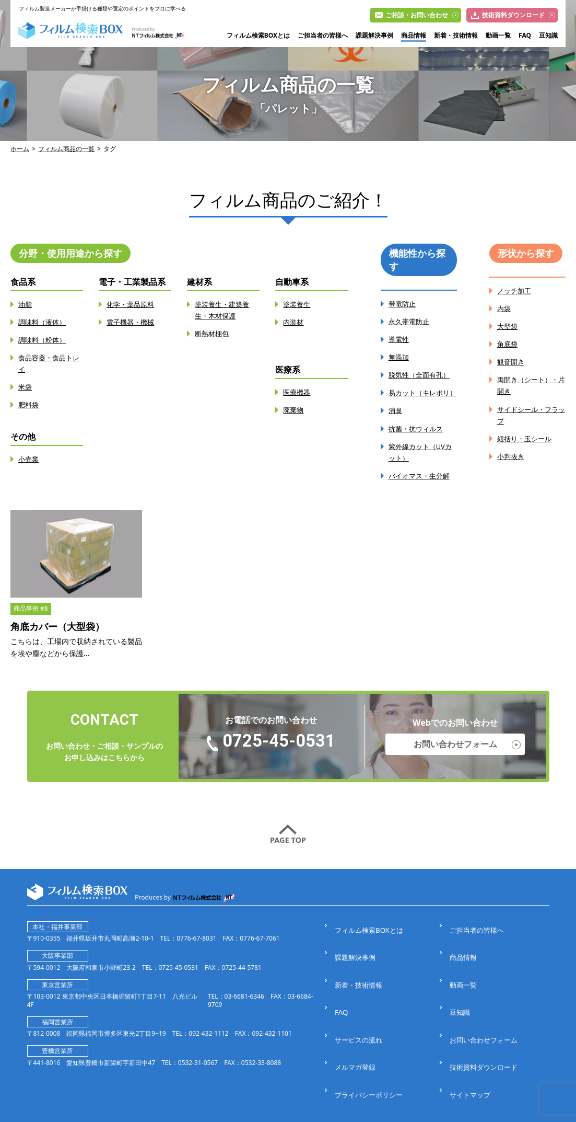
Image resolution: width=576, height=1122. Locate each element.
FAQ (525, 35)
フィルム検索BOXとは (258, 35)
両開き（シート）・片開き (530, 385)
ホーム (19, 148)
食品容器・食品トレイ (47, 363)
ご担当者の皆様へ (323, 35)
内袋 (504, 308)
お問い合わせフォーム (455, 755)
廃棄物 (294, 410)
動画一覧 (498, 35)
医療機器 (297, 392)
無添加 (399, 357)
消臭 (396, 422)
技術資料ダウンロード (513, 14)
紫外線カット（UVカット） (423, 463)
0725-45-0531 (279, 753)
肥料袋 (29, 404)
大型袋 (508, 326)
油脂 (25, 304)
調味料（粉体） (43, 340)
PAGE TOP (288, 851)
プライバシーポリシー (369, 1047)
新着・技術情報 (456, 35)
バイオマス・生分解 (421, 486)
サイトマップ (470, 1047)
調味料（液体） (43, 322)
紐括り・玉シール (526, 438)
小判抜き (511, 456)
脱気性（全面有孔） (421, 375)
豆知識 (548, 35)
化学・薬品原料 (132, 304)
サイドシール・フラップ (530, 414)
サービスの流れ (358, 1011)
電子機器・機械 (132, 322)
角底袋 (508, 344)
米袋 (25, 387)
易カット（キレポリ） (418, 398)
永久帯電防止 (410, 321)
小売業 (29, 459)
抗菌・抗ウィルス (418, 439)
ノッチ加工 (515, 290)
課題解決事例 (374, 35)
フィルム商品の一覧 (66, 148)
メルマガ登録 (355, 1029)
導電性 (399, 339)
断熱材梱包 (213, 333)
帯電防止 (403, 303)
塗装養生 (297, 304)
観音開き (511, 362)
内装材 (294, 322)
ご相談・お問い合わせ (416, 14)
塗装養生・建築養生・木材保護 (224, 309)
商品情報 (413, 35)
